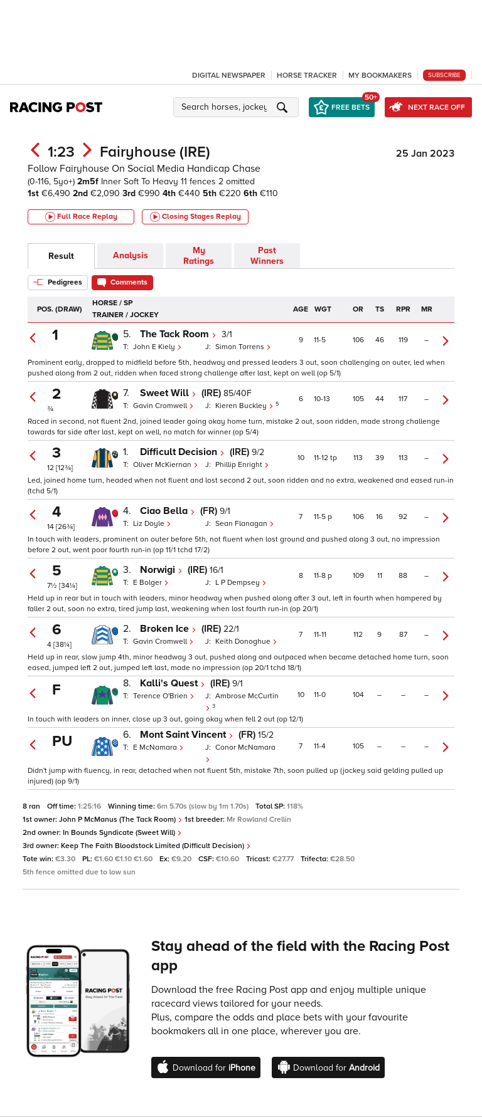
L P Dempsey (241, 582)
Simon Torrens (243, 347)
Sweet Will (168, 393)
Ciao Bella (167, 511)
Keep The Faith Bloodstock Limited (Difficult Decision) (156, 846)
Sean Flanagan (244, 523)
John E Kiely (157, 347)
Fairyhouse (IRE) (155, 152)
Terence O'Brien (164, 696)
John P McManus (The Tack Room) (121, 819)
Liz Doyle (152, 523)
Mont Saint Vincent (186, 734)
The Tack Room (178, 334)
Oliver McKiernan (165, 464)
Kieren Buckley (245, 406)
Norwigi (161, 570)
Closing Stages (195, 217)
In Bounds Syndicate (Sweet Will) (122, 832)
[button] (238, 107)
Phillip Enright (242, 464)
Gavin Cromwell (163, 406)
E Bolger (151, 582)
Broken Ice (168, 628)
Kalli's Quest (172, 683)
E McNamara (158, 747)
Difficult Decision (182, 452)
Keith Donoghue (246, 641)
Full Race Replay (81, 217)
